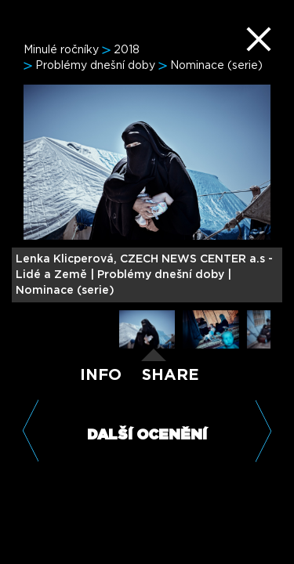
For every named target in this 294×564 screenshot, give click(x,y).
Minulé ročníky (61, 50)
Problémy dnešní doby (95, 65)
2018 (127, 50)
